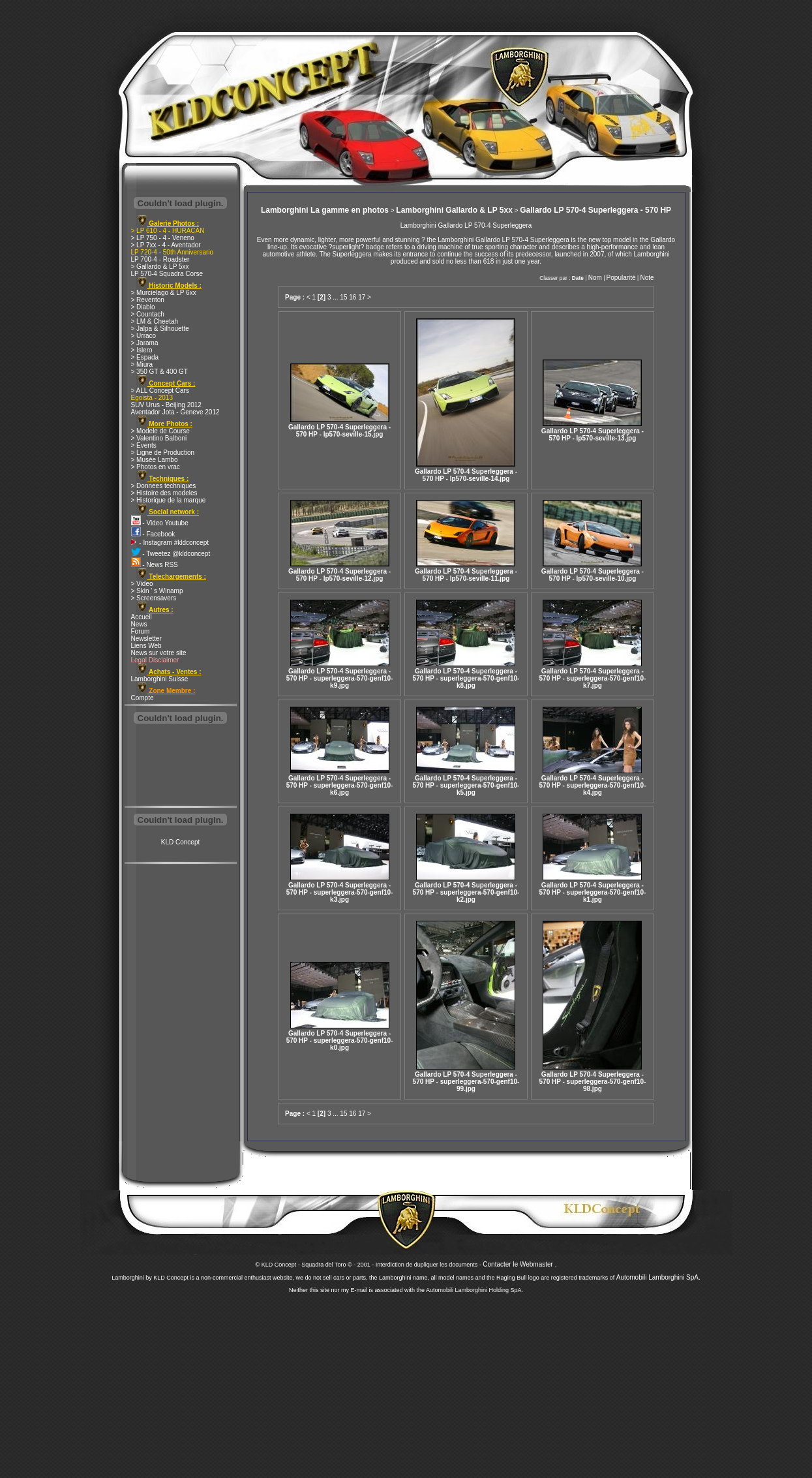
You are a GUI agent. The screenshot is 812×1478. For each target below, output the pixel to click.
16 (352, 297)
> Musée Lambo (154, 459)
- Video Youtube (159, 523)
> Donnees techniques (163, 485)
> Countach (147, 314)
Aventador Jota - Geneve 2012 (175, 412)
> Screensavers (154, 598)
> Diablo (143, 307)
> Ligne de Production (163, 452)
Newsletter (146, 638)
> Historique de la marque (168, 500)
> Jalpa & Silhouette (160, 328)
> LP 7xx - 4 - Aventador (166, 245)
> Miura (142, 364)
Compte (142, 697)
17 (361, 297)
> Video (142, 583)
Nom (595, 277)
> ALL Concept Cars (160, 390)
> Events (144, 445)
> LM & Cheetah (155, 321)
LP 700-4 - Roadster (160, 259)
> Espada (145, 357)
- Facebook (153, 534)
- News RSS (154, 564)
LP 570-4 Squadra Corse (167, 273)
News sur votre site (159, 652)
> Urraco (144, 335)
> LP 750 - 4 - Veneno (162, 237)
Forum (140, 631)
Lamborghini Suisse (159, 679)
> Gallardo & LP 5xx (160, 266)
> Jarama (144, 342)
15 (343, 297)
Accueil (141, 617)
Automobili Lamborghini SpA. (658, 1277)
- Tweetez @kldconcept (171, 553)
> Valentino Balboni (159, 438)
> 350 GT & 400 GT (159, 371)
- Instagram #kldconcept (170, 542)
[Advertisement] (181, 766)
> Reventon (147, 299)
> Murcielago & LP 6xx (163, 292)
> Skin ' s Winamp (157, 590)
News (139, 624)
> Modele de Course (160, 431)
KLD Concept (180, 842)
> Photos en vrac (155, 466)
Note (647, 277)
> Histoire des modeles (164, 493)
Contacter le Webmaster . (519, 1264)
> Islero (142, 350)
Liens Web (146, 645)
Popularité (621, 277)
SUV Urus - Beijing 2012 (166, 404)
